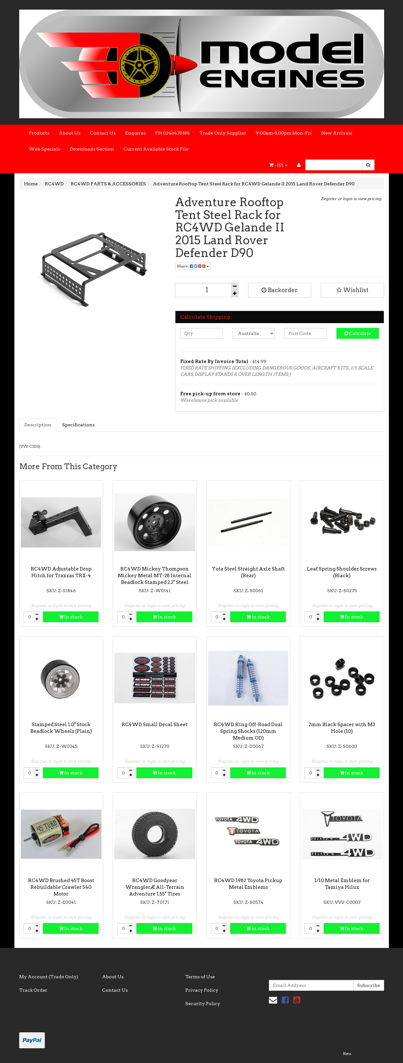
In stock (70, 616)
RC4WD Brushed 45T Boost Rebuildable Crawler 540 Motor (61, 887)
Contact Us (103, 133)
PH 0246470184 (172, 133)
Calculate (357, 333)
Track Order (33, 990)
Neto (347, 1053)
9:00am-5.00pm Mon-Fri (284, 133)
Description (37, 424)
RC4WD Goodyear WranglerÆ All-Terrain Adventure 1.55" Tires (154, 887)
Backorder (280, 290)
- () (278, 164)
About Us (69, 133)
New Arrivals (336, 133)
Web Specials (44, 148)
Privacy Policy (201, 990)
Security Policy (202, 1003)
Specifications (78, 424)
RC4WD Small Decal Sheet (155, 724)
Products (39, 133)
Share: (193, 266)
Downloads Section (92, 148)
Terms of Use (200, 976)
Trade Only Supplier (222, 133)
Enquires (135, 133)
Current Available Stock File (156, 148)
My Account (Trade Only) (48, 976)
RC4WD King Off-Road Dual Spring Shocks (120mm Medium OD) (248, 731)
